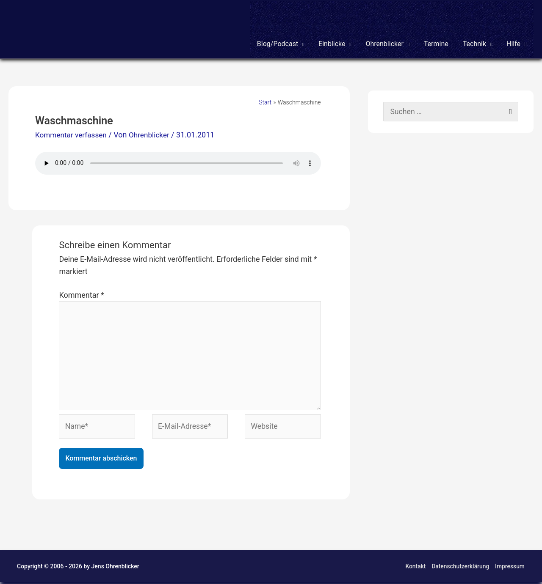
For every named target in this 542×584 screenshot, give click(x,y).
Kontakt (414, 568)
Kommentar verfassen (72, 134)
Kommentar (81, 294)
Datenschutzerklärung (460, 568)
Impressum (510, 568)
